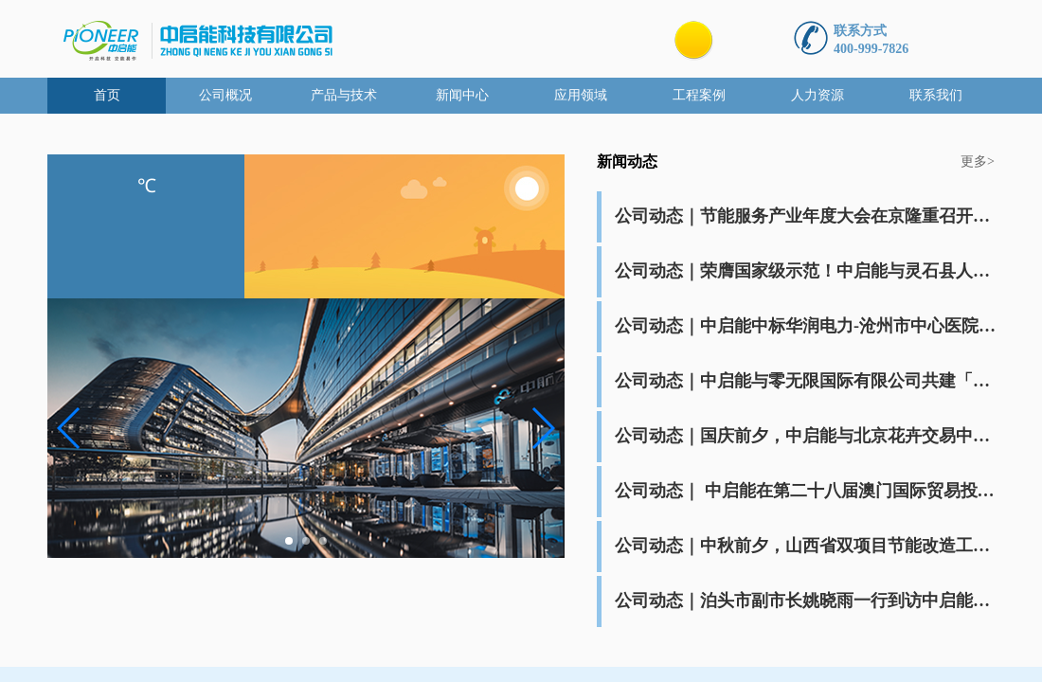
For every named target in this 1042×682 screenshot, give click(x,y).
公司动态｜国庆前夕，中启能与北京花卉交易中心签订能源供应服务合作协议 (807, 435)
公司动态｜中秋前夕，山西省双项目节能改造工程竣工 (807, 545)
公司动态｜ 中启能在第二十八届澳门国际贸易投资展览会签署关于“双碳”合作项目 (807, 490)
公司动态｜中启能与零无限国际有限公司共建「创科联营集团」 (807, 380)
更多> (978, 161)
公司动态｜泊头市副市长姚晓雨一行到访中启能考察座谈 (807, 600)
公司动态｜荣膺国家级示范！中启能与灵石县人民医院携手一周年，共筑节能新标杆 (807, 270)
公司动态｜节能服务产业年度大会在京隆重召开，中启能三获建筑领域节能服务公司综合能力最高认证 (807, 215)
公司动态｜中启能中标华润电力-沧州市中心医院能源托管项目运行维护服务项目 (807, 325)
